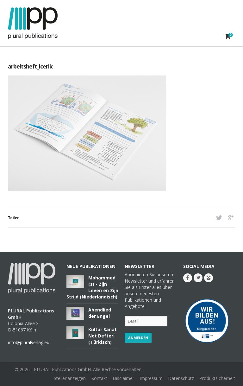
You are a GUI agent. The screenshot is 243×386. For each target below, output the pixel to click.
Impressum (151, 378)
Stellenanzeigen (70, 378)
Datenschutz (181, 378)
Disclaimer (123, 378)
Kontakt (99, 378)
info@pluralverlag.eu (28, 342)
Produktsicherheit (217, 378)
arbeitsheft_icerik (30, 66)
